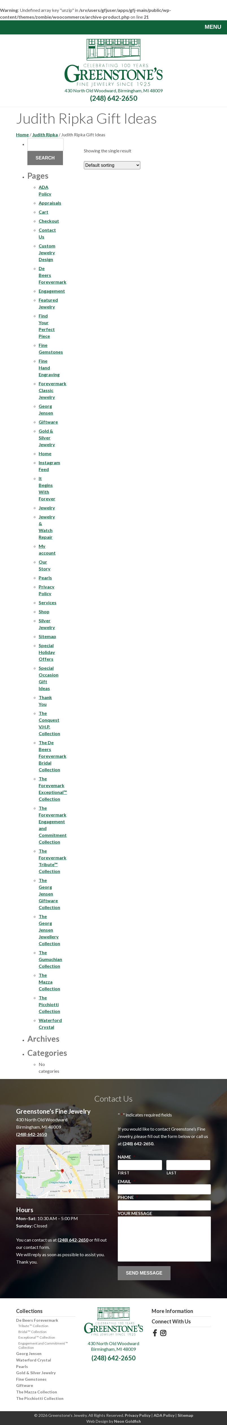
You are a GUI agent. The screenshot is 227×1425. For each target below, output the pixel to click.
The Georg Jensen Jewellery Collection (49, 930)
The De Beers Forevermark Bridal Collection (52, 756)
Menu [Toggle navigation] (208, 27)
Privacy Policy (137, 1415)
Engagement (52, 291)
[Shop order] (112, 165)
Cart (43, 211)
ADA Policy (164, 1415)
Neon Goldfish (127, 1421)
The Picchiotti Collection (49, 1004)
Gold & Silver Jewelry (47, 437)
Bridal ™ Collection (32, 1332)
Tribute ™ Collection (33, 1326)
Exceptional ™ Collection (36, 1337)
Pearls (45, 577)
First (123, 1173)
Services (47, 602)
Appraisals (50, 202)
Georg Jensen (29, 1353)
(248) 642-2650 (113, 98)
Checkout (49, 221)
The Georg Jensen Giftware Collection (49, 893)
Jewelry (47, 507)
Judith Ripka (45, 134)
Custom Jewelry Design (47, 252)
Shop (44, 611)
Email (127, 1181)
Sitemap (47, 636)
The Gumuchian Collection (50, 959)
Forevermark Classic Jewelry (52, 390)
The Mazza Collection (49, 981)
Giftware (48, 421)
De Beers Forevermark (37, 1320)
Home (22, 134)
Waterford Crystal (33, 1360)
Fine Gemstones (31, 1379)
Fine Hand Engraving (49, 367)
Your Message (135, 1213)
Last (172, 1173)
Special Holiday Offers (47, 652)
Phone (128, 1197)
